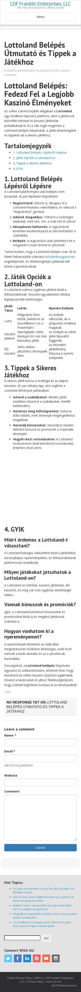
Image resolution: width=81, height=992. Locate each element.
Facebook (18, 958)
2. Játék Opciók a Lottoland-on (34, 158)
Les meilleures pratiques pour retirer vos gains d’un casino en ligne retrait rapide (42, 924)
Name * (10, 735)
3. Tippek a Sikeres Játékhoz (32, 163)
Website (10, 775)
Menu (40, 17)
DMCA (38, 978)
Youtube (46, 958)
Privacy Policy (35, 981)
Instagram (56, 958)
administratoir (26, 70)
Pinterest (37, 958)
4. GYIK (18, 169)
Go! (46, 938)
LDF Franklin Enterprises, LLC (40, 3)
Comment (12, 791)
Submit (40, 848)
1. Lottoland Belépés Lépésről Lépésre (40, 152)
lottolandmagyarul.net (59, 257)
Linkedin (27, 958)
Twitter (8, 958)
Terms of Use (53, 981)
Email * (9, 751)
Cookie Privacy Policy (19, 978)
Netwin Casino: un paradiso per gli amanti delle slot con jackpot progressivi (42, 907)
